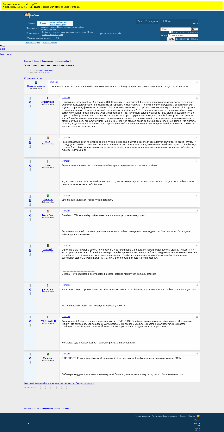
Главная (31, 23)
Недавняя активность (50, 29)
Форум (43, 23)
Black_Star (47, 215)
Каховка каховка (46, 70)
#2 (197, 98)
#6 (197, 211)
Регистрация (6, 54)
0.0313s (197, 430)
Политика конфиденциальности (164, 416)
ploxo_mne (47, 289)
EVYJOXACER (48, 321)
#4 (197, 161)
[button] (38, 28)
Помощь (183, 416)
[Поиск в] (194, 29)
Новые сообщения (58, 22)
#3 (197, 137)
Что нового (31, 28)
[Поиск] (166, 21)
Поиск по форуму (57, 24)
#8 (197, 285)
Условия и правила (142, 416)
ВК (57, 38)
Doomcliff (48, 199)
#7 (197, 245)
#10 (196, 354)
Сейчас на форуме (50, 32)
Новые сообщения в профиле (70, 27)
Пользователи (32, 33)
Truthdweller (47, 102)
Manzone (47, 358)
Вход (2, 49)
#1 (197, 82)
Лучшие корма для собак (110, 33)
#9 (197, 317)
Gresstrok (48, 249)
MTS (47, 141)
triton (48, 165)
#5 (197, 195)
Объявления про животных (39, 38)
